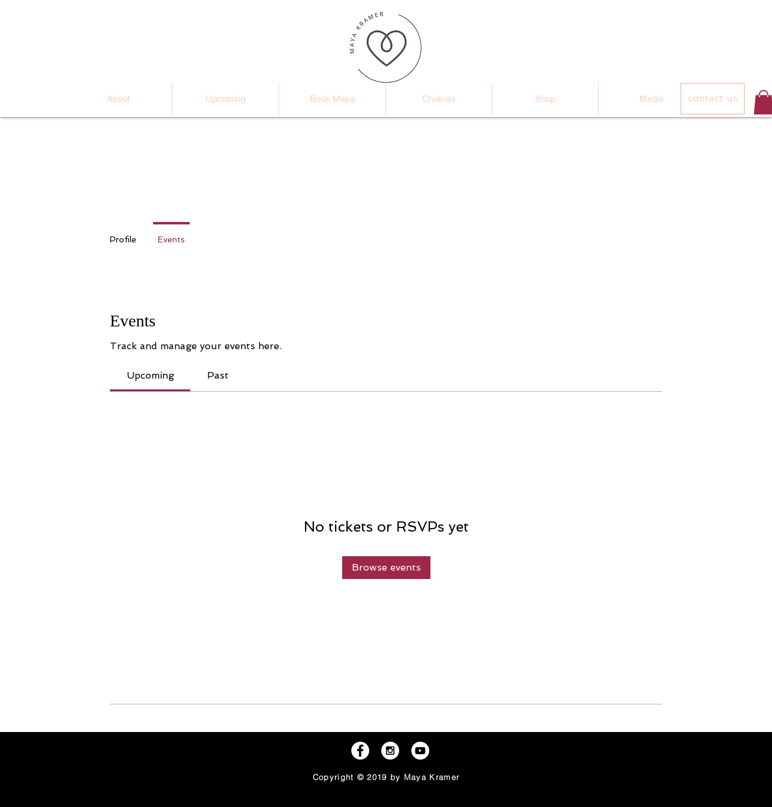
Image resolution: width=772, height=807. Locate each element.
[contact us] (712, 99)
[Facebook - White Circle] (360, 751)
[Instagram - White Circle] (390, 751)
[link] (150, 375)
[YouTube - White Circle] (420, 751)
